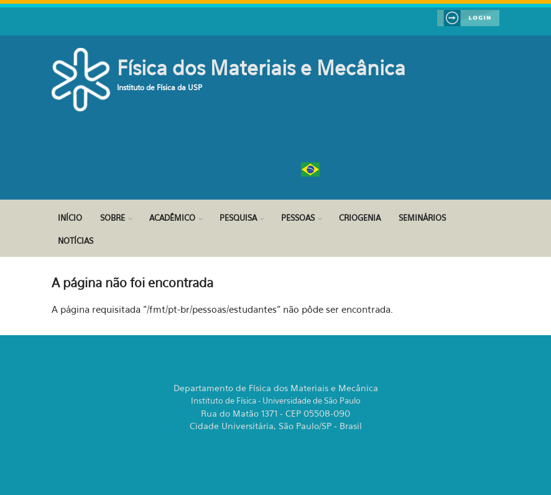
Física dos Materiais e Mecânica (261, 68)
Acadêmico (172, 218)
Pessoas (298, 218)
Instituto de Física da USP (159, 87)
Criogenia (360, 218)
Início (70, 218)
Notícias (75, 241)
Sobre (112, 218)
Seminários (422, 218)
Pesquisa (238, 218)
